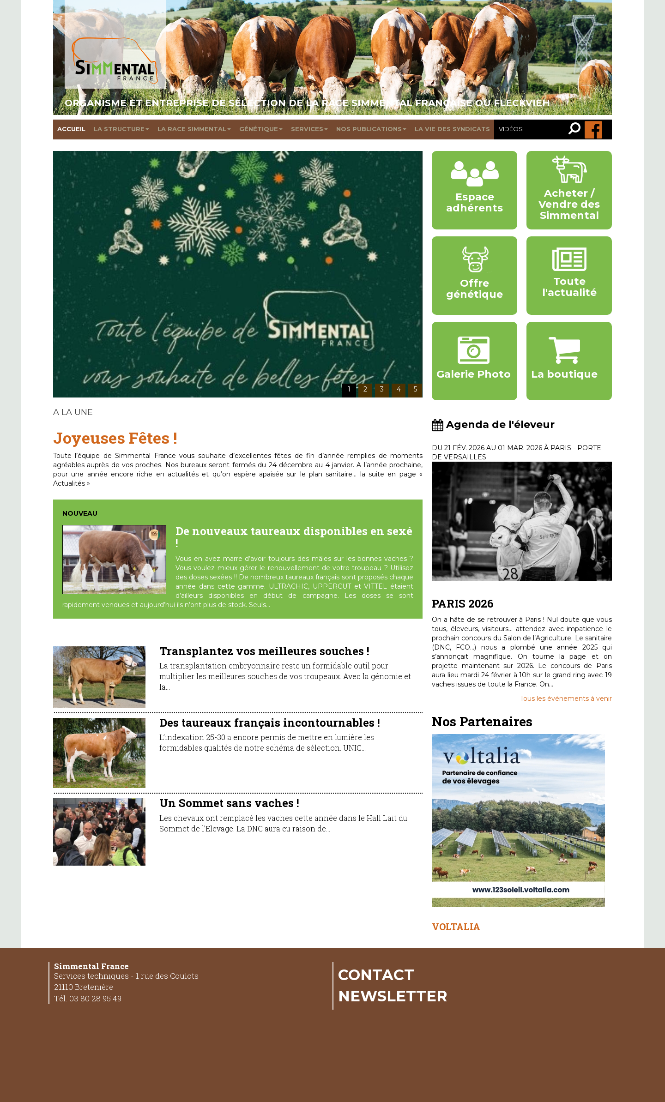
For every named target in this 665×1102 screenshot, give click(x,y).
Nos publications (371, 128)
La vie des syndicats (452, 128)
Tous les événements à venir (566, 698)
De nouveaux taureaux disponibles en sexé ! (293, 537)
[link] (576, 129)
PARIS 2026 (463, 603)
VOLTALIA (456, 927)
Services (309, 128)
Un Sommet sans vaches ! (229, 802)
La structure (121, 128)
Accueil (71, 128)
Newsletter (392, 996)
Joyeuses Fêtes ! (115, 437)
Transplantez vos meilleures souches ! (264, 651)
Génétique (261, 128)
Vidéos (511, 128)
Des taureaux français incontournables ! (269, 722)
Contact (376, 974)
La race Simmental (194, 128)
